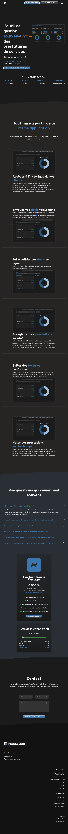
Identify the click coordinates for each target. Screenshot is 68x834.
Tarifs (63, 785)
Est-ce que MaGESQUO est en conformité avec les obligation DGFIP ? (28, 543)
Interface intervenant (57, 780)
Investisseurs (60, 822)
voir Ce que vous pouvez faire (17, 68)
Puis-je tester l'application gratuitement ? (18, 506)
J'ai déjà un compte (49, 3)
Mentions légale (59, 803)
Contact (62, 788)
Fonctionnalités (60, 774)
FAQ (63, 782)
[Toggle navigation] (62, 2)
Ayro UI (20, 765)
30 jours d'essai (34, 616)
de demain (44, 611)
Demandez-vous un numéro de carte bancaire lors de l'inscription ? (28, 520)
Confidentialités (60, 798)
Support (62, 816)
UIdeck (10, 765)
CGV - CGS (61, 801)
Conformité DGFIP (59, 806)
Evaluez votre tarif (34, 593)
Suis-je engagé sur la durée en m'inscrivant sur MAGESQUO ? (25, 531)
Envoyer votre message (34, 717)
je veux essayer (32, 3)
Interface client (59, 777)
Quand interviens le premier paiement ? (18, 526)
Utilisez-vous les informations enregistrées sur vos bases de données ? (29, 537)
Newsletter (61, 819)
